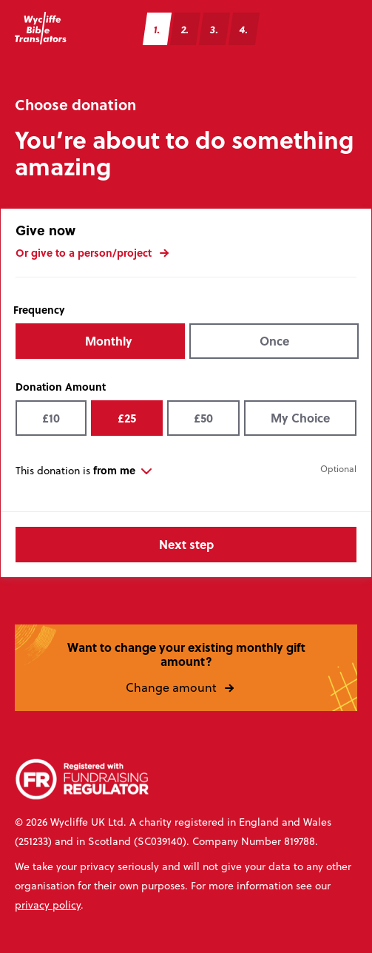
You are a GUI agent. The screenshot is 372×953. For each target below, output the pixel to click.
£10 (51, 417)
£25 (127, 417)
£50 (203, 417)
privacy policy (48, 905)
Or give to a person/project (98, 251)
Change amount (186, 686)
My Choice (300, 417)
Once (274, 340)
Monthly (108, 340)
